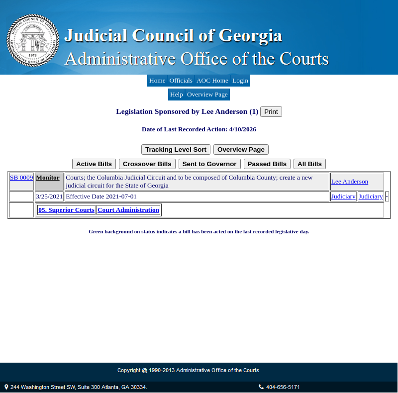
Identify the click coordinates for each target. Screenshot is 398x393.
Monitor (47, 177)
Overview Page (207, 94)
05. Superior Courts (66, 209)
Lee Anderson (349, 181)
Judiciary (343, 196)
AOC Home (212, 80)
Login (240, 80)
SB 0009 (21, 177)
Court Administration (128, 209)
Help (176, 94)
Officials (181, 80)
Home (157, 80)
